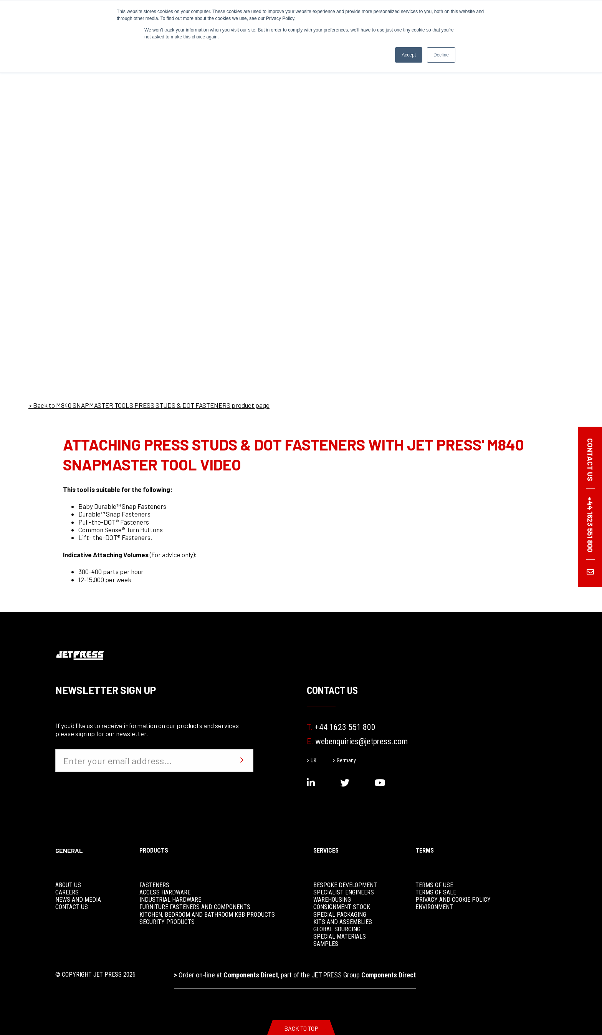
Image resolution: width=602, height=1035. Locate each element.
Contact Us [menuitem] (71, 907)
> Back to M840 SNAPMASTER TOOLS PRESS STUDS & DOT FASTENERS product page (149, 405)
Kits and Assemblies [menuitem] (342, 922)
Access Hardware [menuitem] (164, 892)
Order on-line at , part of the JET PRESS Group (295, 975)
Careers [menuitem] (67, 892)
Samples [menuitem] (325, 943)
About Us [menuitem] (68, 885)
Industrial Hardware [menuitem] (170, 899)
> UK (311, 760)
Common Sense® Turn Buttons (120, 529)
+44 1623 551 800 (341, 727)
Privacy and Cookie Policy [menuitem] (453, 899)
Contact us (590, 459)
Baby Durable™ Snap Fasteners (122, 506)
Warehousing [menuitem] (332, 899)
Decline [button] (441, 55)
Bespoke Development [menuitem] (345, 885)
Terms (424, 850)
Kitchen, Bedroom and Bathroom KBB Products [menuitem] (207, 914)
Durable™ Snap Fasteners (114, 514)
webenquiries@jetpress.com (357, 741)
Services (326, 850)
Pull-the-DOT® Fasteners (113, 522)
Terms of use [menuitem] (434, 885)
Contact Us (332, 690)
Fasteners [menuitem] (154, 885)
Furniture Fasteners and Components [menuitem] (194, 907)
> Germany (344, 760)
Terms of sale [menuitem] (435, 892)
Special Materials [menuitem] (339, 936)
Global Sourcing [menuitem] (337, 929)
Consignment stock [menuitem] (341, 907)
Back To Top (301, 1028)
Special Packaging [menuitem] (339, 914)
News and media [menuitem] (78, 899)
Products (153, 850)
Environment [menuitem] (434, 907)
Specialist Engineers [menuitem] (343, 892)
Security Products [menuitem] (167, 922)
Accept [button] (409, 55)
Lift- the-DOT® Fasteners (114, 537)
